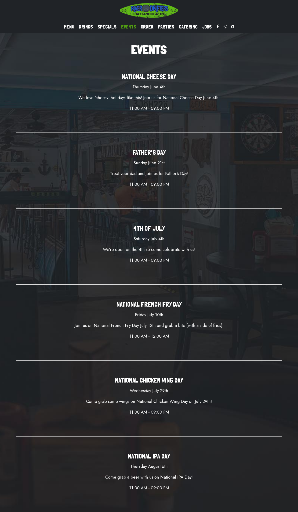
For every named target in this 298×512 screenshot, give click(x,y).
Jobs (207, 27)
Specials (107, 27)
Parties (166, 27)
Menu (69, 27)
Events (128, 27)
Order (147, 27)
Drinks (86, 27)
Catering (188, 27)
